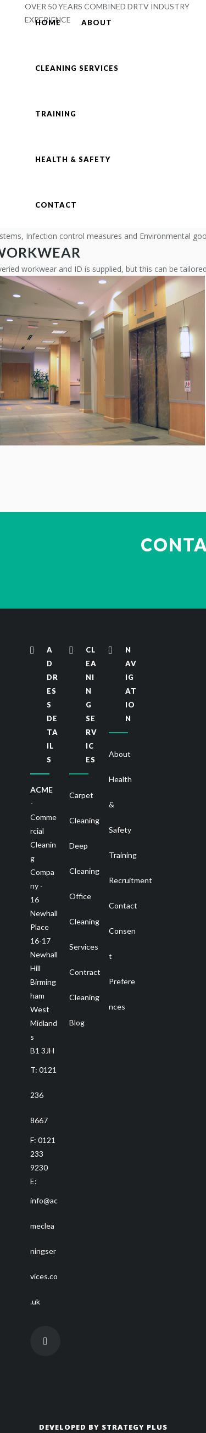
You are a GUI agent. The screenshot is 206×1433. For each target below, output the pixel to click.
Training (123, 855)
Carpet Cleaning (84, 807)
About (120, 754)
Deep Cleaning (84, 858)
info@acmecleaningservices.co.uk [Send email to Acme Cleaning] (44, 1251)
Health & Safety (120, 804)
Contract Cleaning (85, 984)
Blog (77, 1022)
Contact (123, 905)
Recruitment (130, 880)
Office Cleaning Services (84, 921)
